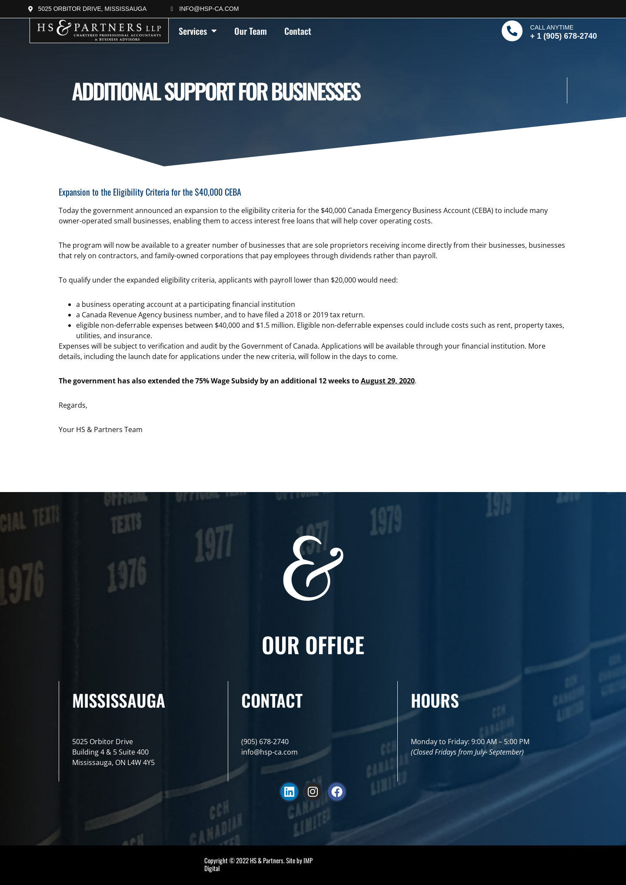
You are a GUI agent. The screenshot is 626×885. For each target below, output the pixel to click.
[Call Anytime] (512, 30)
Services (198, 31)
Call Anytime (552, 27)
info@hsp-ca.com (209, 8)
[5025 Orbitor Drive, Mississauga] (31, 9)
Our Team (250, 30)
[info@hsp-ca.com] (172, 9)
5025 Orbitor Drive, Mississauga (92, 8)
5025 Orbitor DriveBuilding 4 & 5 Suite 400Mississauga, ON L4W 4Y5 (113, 752)
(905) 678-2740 (265, 741)
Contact (297, 30)
